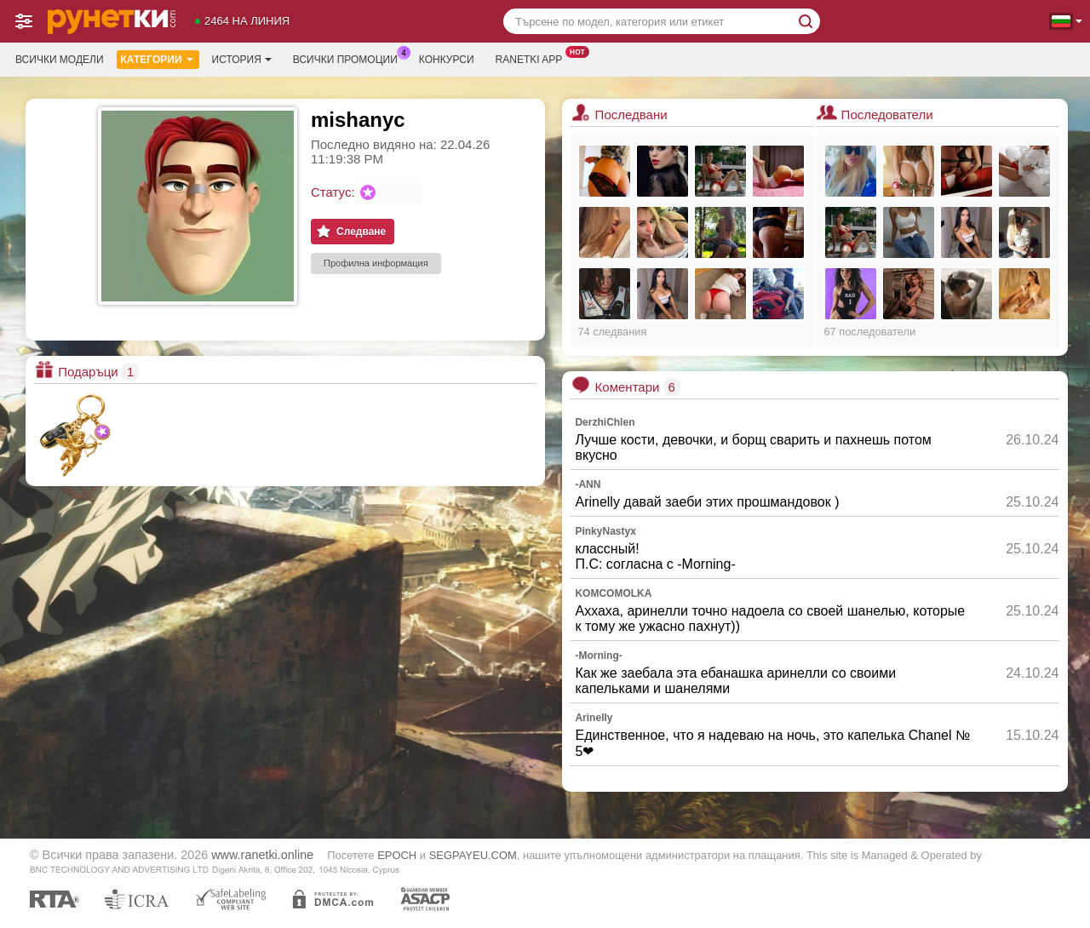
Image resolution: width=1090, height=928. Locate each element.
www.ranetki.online (262, 855)
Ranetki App (533, 58)
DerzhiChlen (604, 422)
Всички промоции (349, 58)
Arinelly (593, 718)
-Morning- (598, 656)
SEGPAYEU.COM (473, 855)
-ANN (587, 484)
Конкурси (446, 60)
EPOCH (396, 855)
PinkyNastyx (605, 531)
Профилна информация (376, 263)
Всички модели (59, 60)
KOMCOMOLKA (613, 593)
